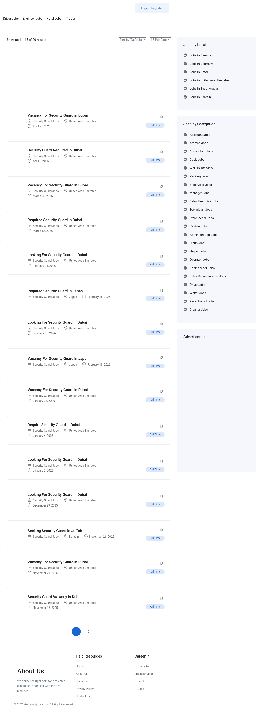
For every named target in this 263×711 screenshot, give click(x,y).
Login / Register (152, 8)
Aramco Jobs (199, 143)
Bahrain (74, 536)
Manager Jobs (199, 193)
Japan (73, 297)
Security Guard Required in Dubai (55, 150)
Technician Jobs (201, 209)
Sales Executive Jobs (204, 201)
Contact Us (83, 696)
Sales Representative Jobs (208, 276)
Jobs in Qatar (199, 72)
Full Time (155, 125)
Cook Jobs (197, 159)
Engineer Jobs (32, 18)
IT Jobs (71, 18)
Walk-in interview (201, 168)
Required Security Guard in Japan (55, 291)
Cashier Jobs (199, 226)
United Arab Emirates (82, 121)
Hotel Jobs (53, 18)
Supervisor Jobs (201, 185)
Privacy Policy (85, 688)
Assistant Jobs (200, 135)
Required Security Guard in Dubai (55, 220)
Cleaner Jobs (199, 309)
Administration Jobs (203, 235)
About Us (82, 673)
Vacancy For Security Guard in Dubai (58, 115)
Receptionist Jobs (202, 301)
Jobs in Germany (201, 64)
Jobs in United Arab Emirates (209, 80)
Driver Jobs (11, 18)
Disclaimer (82, 681)
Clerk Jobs (197, 243)
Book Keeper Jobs (202, 268)
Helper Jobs (198, 251)
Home (80, 666)
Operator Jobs (199, 259)
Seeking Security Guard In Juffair (55, 531)
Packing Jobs (199, 176)
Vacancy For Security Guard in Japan (58, 358)
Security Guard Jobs (46, 121)
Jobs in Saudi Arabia (204, 89)
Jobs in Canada (200, 55)
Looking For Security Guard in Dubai (57, 255)
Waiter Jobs (198, 293)
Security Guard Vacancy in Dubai (54, 597)
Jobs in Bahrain (200, 97)
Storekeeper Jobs (202, 218)
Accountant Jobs (201, 151)
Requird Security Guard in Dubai (54, 425)
